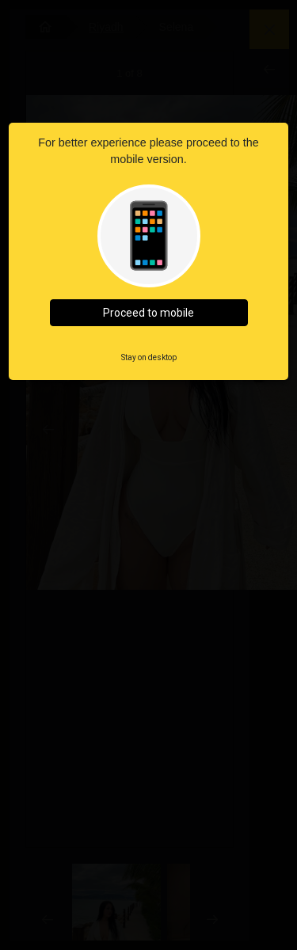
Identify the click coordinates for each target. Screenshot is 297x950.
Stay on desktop (149, 357)
